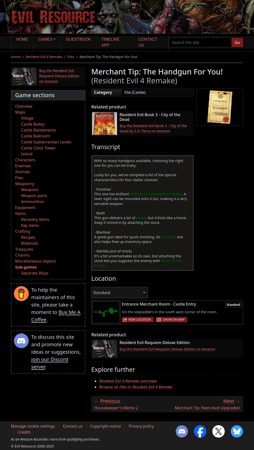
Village (27, 118)
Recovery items (35, 219)
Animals (22, 171)
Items (20, 213)
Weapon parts (34, 195)
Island (26, 154)
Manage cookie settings (33, 426)
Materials (29, 243)
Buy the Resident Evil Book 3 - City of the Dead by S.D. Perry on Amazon (153, 128)
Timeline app (110, 42)
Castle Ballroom (35, 136)
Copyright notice (105, 426)
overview (128, 381)
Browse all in (135, 387)
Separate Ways (34, 273)
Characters (25, 160)
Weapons (29, 189)
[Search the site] (200, 42)
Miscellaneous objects (35, 261)
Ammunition (32, 201)
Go (237, 42)
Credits (24, 432)
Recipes (28, 237)
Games (45, 39)
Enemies (23, 166)
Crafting (22, 231)
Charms (22, 255)
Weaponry (24, 183)
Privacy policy (141, 426)
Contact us (147, 42)
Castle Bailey (32, 124)
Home (22, 39)
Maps (20, 112)
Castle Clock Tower (38, 148)
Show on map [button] (173, 319)
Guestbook (78, 39)
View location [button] (139, 319)
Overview (23, 106)
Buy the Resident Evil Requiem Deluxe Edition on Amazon (59, 76)
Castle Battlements (38, 130)
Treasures (24, 249)
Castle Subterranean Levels (46, 142)
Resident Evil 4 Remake (44, 56)
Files (70, 56)
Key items (30, 225)
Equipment (25, 207)
